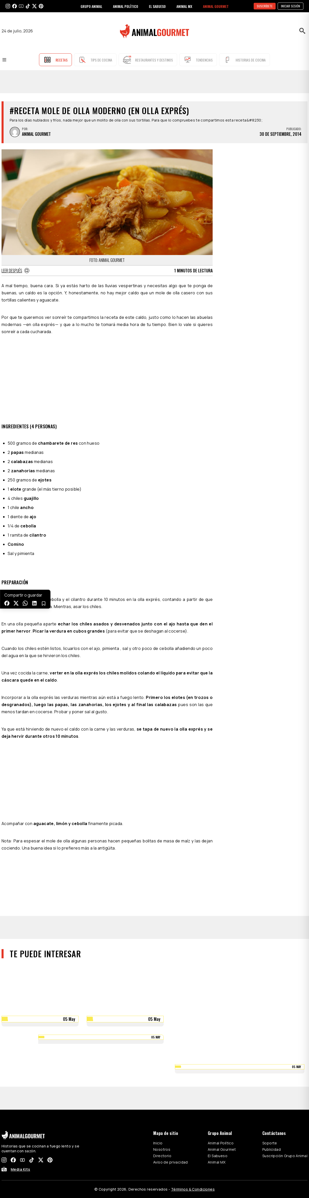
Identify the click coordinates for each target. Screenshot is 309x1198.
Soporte (269, 1143)
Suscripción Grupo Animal (284, 1155)
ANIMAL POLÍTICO (125, 6)
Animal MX (217, 1162)
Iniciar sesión (290, 6)
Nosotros (161, 1149)
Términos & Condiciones (193, 1189)
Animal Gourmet (222, 1149)
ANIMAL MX (184, 6)
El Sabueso (217, 1155)
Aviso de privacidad (170, 1162)
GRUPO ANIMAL (91, 6)
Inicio (158, 1143)
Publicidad (271, 1149)
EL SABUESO (157, 6)
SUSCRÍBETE (265, 6)
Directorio (162, 1155)
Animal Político (221, 1143)
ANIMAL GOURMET (216, 6)
